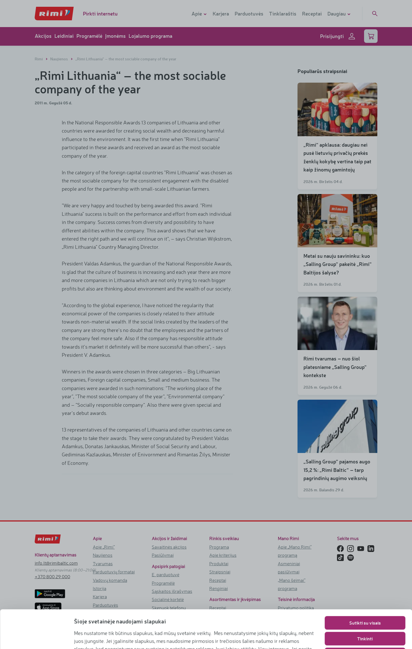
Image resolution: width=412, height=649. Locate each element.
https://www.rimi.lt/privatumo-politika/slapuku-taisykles (151, 636)
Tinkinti (365, 603)
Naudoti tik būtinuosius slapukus (365, 618)
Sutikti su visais (365, 587)
